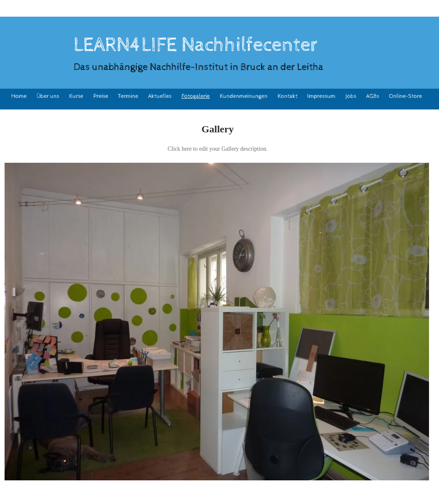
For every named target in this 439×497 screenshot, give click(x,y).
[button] (217, 321)
